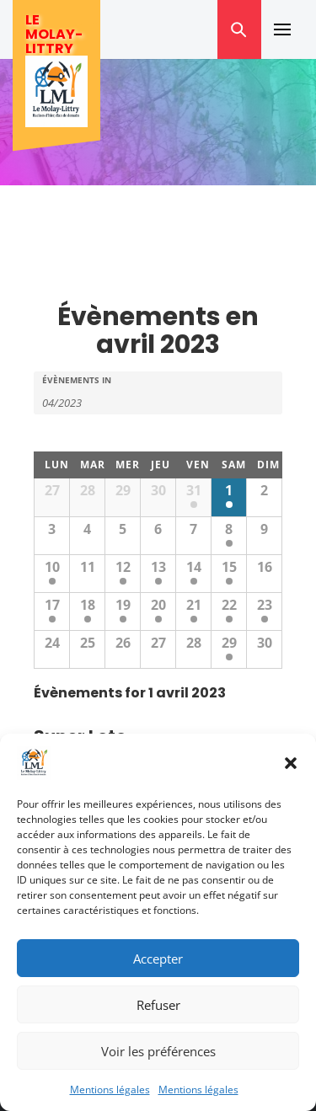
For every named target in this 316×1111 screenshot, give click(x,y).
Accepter (158, 958)
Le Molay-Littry (54, 34)
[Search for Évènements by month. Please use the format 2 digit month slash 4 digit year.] (84, 401)
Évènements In (76, 380)
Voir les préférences (158, 1051)
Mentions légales (110, 1089)
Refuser (158, 1004)
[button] (290, 763)
